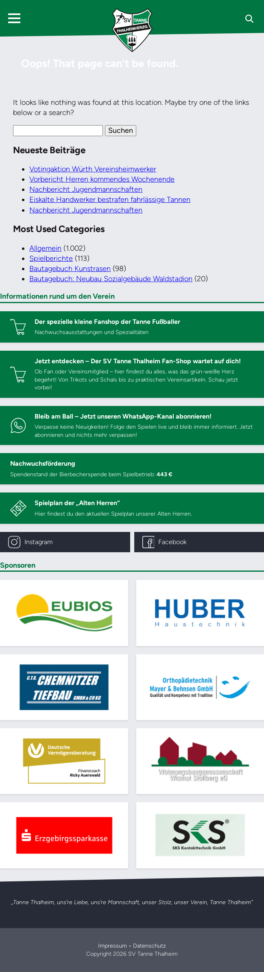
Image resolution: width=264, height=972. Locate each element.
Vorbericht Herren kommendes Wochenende (102, 179)
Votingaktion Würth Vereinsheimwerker (92, 169)
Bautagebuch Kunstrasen (70, 268)
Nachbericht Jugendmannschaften (85, 189)
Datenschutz (149, 945)
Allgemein (45, 248)
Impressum (112, 945)
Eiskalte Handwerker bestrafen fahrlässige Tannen (109, 199)
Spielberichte (51, 258)
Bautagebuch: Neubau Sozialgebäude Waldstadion (110, 278)
